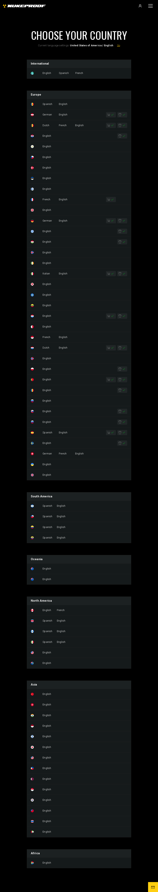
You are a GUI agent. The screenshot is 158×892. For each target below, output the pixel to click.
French (79, 73)
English (47, 73)
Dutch (46, 125)
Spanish (64, 73)
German (47, 114)
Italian (46, 273)
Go (118, 45)
